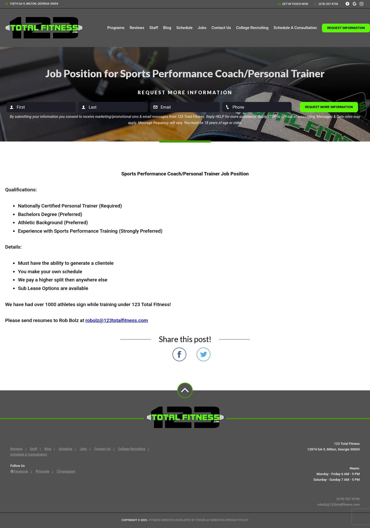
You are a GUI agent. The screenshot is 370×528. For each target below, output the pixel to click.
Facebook (19, 471)
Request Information (346, 28)
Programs (115, 27)
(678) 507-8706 (326, 4)
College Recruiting (252, 27)
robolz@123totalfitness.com (116, 320)
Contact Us (221, 27)
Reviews (137, 27)
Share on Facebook (179, 354)
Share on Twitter (203, 354)
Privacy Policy (237, 520)
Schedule (184, 27)
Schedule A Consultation (295, 27)
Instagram (66, 471)
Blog (167, 27)
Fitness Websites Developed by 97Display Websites (187, 520)
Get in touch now (293, 4)
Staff (154, 27)
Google (42, 471)
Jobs (202, 27)
